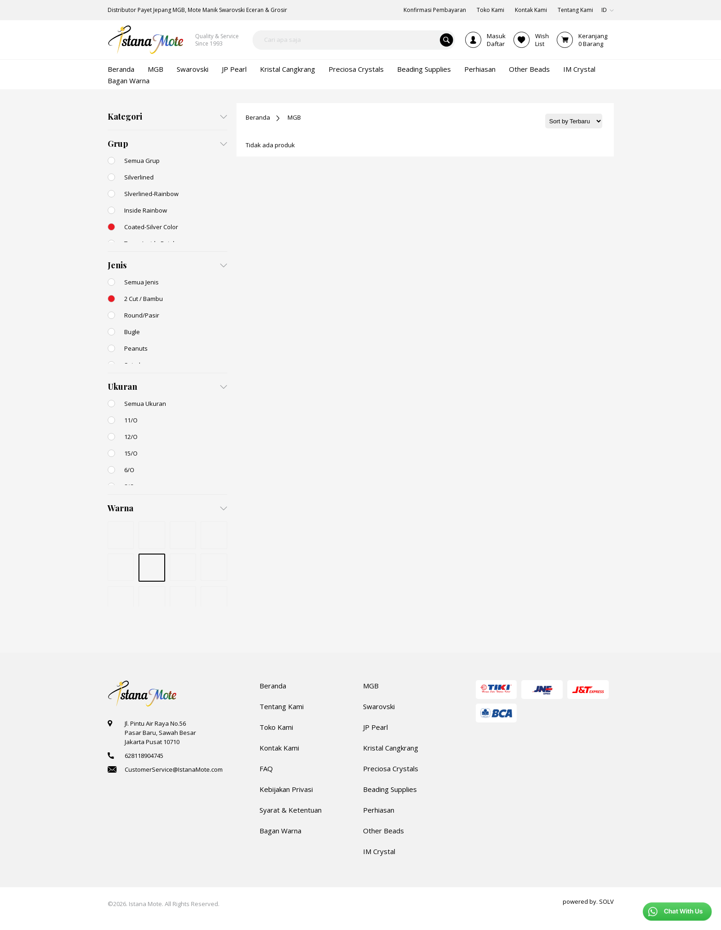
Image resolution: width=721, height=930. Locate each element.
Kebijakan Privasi (286, 789)
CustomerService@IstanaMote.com (174, 769)
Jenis (117, 265)
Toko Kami (276, 727)
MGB (294, 117)
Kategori (125, 116)
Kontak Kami (279, 747)
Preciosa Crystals (390, 768)
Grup (118, 143)
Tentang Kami (282, 706)
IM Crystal (379, 851)
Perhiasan (378, 809)
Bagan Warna (280, 830)
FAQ (266, 768)
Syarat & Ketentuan (291, 809)
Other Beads (383, 830)
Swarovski (379, 706)
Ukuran (122, 386)
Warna (120, 508)
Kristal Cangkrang (390, 747)
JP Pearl (375, 727)
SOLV (606, 901)
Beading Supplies (390, 789)
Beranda (258, 117)
